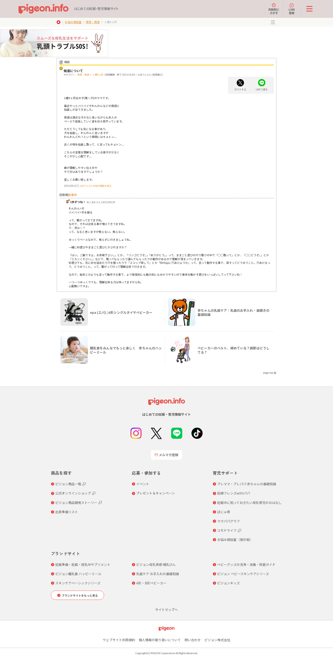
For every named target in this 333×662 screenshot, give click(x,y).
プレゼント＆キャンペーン (155, 493)
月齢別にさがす (273, 9)
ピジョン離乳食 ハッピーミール (78, 573)
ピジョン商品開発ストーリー (76, 502)
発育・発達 (93, 22)
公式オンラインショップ (73, 493)
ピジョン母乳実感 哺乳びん (156, 564)
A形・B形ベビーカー (151, 583)
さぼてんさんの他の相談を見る (95, 185)
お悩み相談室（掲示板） (235, 539)
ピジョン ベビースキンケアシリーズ (243, 573)
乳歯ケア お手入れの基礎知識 (157, 573)
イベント (142, 484)
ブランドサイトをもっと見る (80, 595)
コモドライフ (227, 530)
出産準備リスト (66, 511)
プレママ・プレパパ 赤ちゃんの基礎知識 (246, 484)
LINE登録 (292, 9)
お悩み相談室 (73, 22)
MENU (272, 22)
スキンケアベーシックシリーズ (77, 583)
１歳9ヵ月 (97, 74)
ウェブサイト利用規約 (119, 640)
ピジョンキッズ (228, 583)
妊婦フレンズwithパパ (233, 493)
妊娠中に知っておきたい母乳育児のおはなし (249, 502)
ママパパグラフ (228, 521)
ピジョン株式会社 (217, 640)
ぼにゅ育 (223, 511)
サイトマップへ (166, 609)
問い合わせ (193, 640)
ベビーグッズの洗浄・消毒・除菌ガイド (246, 564)
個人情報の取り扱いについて (160, 640)
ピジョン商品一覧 (68, 484)
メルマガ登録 (166, 454)
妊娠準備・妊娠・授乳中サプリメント (82, 564)
